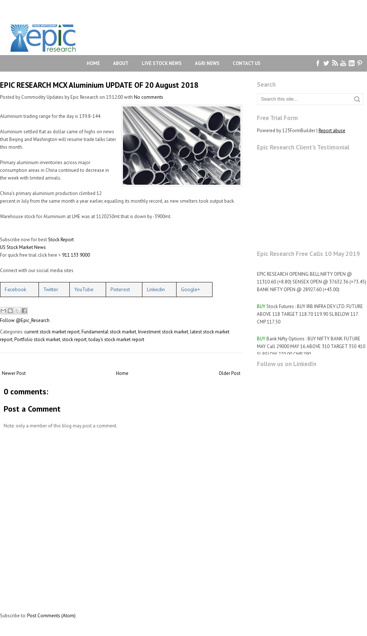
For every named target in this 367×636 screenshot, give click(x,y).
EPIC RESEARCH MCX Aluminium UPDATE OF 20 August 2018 (99, 85)
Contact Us (247, 63)
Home (93, 63)
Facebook (15, 289)
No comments (148, 97)
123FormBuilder (298, 130)
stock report (74, 339)
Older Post (229, 373)
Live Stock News (162, 63)
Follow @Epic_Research (25, 320)
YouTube (84, 289)
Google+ (190, 289)
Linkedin (156, 289)
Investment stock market (163, 332)
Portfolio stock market (37, 339)
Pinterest (120, 289)
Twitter (50, 289)
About (120, 63)
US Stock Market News (23, 247)
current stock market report (52, 332)
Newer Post (14, 373)
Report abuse (332, 130)
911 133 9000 (76, 255)
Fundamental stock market (108, 332)
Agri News (207, 63)
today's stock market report (116, 339)
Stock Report (61, 239)
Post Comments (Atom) (51, 615)
